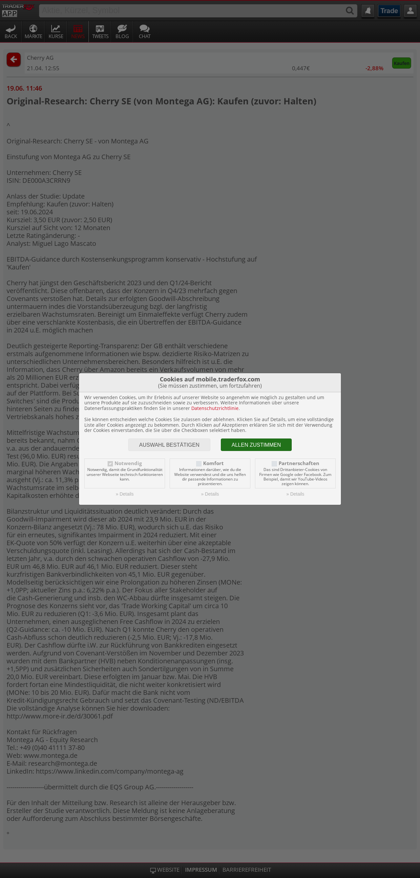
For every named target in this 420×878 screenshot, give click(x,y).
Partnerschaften (299, 463)
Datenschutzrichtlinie (215, 408)
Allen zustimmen (256, 445)
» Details (125, 494)
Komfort (213, 463)
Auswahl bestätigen (169, 445)
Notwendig (128, 463)
